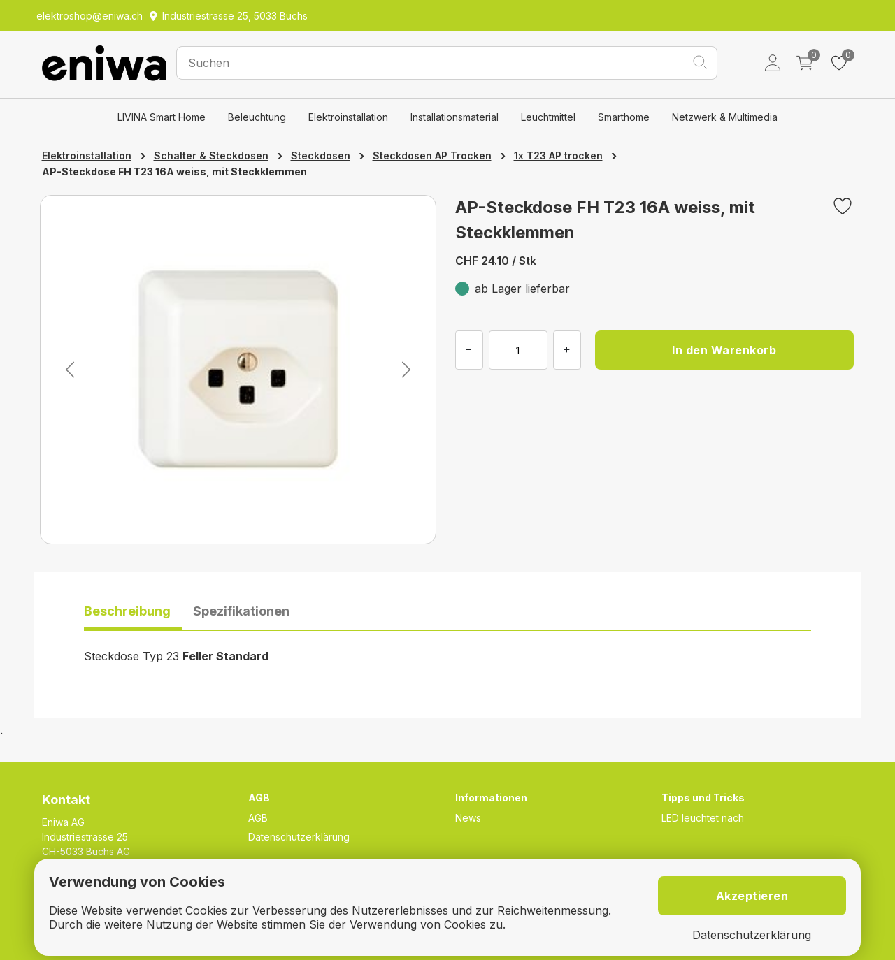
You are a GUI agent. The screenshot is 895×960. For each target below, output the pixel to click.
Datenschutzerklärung (299, 837)
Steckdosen (320, 155)
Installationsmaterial (454, 117)
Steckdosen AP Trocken (432, 155)
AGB (258, 818)
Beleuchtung (257, 117)
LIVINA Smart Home (161, 117)
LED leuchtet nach (702, 818)
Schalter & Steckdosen (211, 155)
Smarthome (624, 117)
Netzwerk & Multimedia (725, 117)
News (468, 818)
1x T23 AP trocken (558, 155)
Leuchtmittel (548, 117)
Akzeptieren (752, 896)
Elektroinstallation (348, 117)
